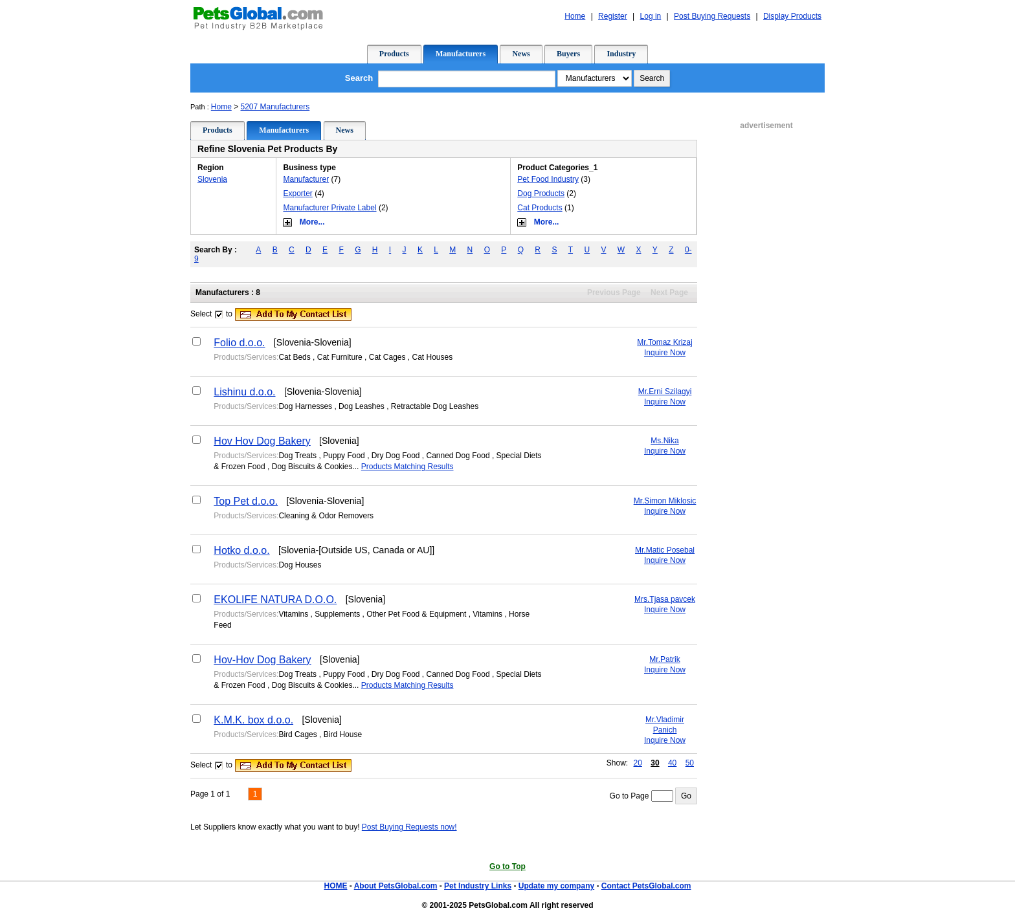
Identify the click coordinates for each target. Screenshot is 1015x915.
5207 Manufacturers (275, 106)
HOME (335, 885)
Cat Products (539, 207)
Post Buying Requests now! (409, 827)
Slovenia (212, 179)
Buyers (568, 53)
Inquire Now (665, 352)
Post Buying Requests (712, 16)
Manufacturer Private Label (329, 207)
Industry (621, 53)
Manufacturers (460, 53)
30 (655, 762)
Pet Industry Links (477, 885)
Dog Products (540, 193)
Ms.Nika (664, 440)
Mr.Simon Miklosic (665, 500)
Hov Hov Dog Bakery (262, 440)
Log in (651, 16)
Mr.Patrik (664, 659)
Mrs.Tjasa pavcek (664, 599)
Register (612, 16)
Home (574, 16)
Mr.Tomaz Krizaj (664, 342)
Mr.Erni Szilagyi (665, 391)
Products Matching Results (407, 466)
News (521, 53)
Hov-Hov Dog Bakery (262, 659)
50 (690, 762)
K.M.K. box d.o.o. (253, 719)
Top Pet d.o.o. (246, 501)
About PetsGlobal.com (396, 885)
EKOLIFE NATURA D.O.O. (275, 599)
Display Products (792, 16)
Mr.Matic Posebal (665, 550)
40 (672, 762)
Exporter (297, 193)
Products (394, 53)
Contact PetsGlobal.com (646, 885)
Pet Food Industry (548, 179)
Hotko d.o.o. (241, 550)
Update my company (556, 885)
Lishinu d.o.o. (244, 391)
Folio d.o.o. (239, 342)
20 (638, 762)
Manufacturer (306, 179)
